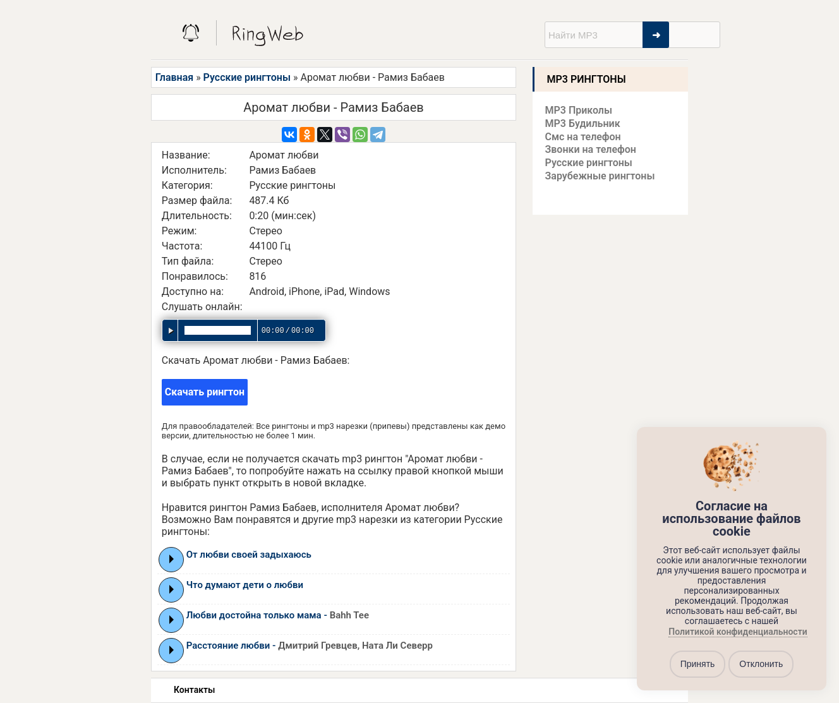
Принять (697, 664)
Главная (174, 77)
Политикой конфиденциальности (737, 632)
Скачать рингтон (204, 392)
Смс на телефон (583, 137)
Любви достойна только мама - (277, 615)
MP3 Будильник (582, 123)
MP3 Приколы (579, 110)
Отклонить (761, 664)
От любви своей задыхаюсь (248, 554)
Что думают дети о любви (244, 585)
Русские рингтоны (247, 77)
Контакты (194, 690)
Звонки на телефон (590, 149)
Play (171, 559)
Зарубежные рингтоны (600, 176)
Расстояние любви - (309, 645)
